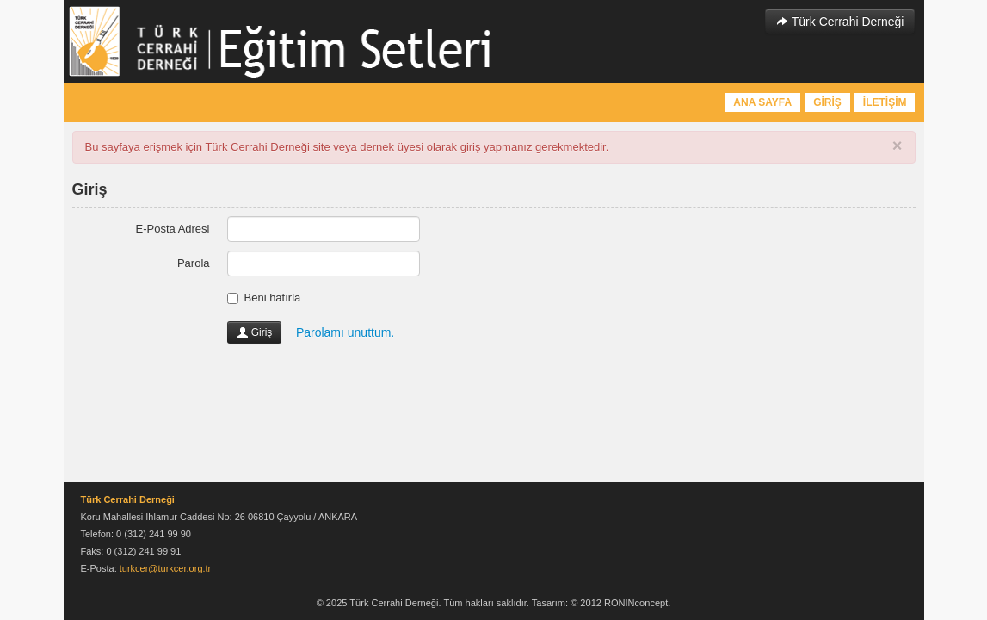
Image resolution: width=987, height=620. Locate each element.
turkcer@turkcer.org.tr (166, 568)
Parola (193, 263)
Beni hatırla (264, 297)
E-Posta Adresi (173, 228)
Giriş (255, 332)
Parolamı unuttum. (345, 332)
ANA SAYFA (762, 102)
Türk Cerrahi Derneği (840, 21)
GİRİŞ (827, 102)
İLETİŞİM (885, 102)
